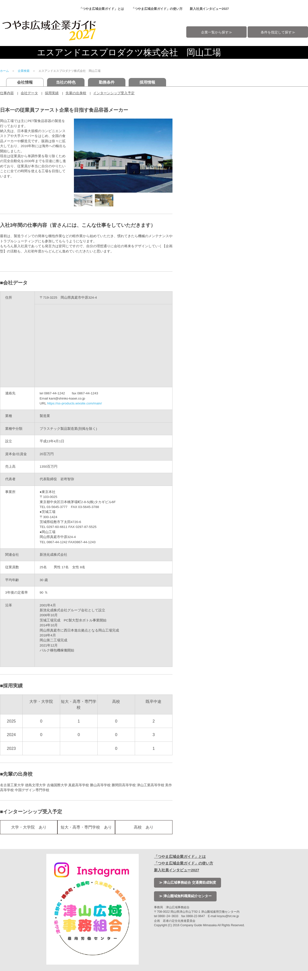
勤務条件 (107, 82)
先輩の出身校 (76, 93)
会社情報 (25, 82)
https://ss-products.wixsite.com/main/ (74, 403)
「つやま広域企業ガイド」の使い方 (157, 9)
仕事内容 (7, 93)
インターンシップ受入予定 (114, 93)
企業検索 (24, 71)
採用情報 (147, 82)
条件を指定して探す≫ (278, 32)
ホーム (4, 71)
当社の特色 (66, 82)
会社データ (29, 93)
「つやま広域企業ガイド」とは (101, 9)
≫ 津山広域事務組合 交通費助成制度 (187, 882)
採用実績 (52, 93)
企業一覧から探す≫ (216, 32)
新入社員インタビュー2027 (209, 9)
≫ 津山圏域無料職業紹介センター (185, 896)
